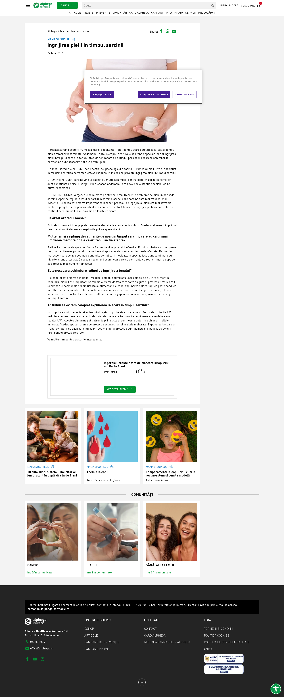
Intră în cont (229, 5)
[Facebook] (27, 659)
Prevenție (103, 12)
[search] (212, 5)
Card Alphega (139, 12)
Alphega (52, 31)
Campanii (157, 12)
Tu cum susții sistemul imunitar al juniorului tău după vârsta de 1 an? (52, 473)
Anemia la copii (97, 472)
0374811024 (35, 641)
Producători (206, 12)
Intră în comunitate (40, 572)
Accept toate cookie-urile (154, 94)
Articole (75, 12)
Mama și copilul (80, 31)
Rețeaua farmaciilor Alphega (167, 642)
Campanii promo (96, 649)
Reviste (88, 12)
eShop (89, 628)
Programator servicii (181, 12)
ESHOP (67, 5)
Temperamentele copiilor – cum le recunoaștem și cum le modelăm (171, 473)
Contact (150, 628)
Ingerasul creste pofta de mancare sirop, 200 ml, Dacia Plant (136, 364)
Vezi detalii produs (119, 389)
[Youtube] (35, 659)
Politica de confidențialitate (227, 642)
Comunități (119, 12)
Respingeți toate (102, 94)
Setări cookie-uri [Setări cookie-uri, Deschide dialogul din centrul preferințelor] (184, 94)
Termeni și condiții (218, 628)
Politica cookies (216, 635)
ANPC (208, 649)
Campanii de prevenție (101, 642)
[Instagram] (42, 659)
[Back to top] (142, 682)
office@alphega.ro (39, 648)
